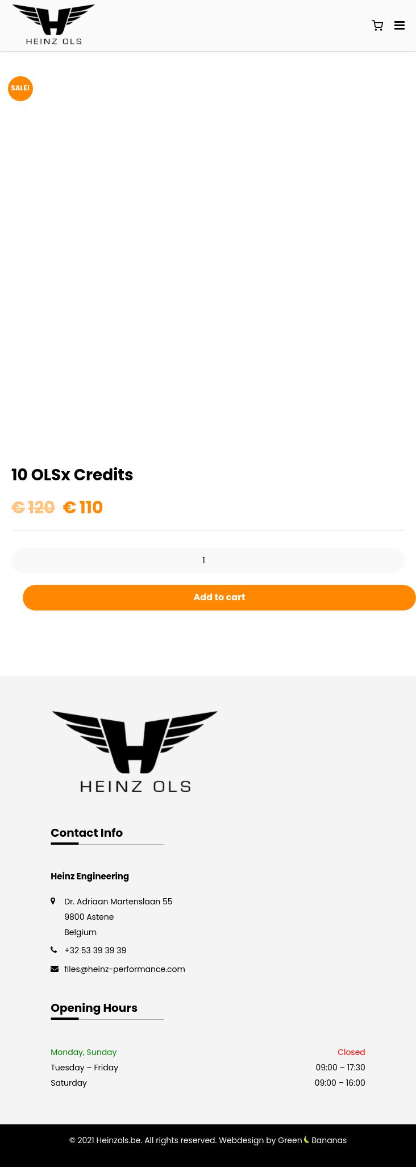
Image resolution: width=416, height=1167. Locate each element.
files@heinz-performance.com (124, 969)
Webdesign (241, 1140)
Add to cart (220, 597)
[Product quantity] (208, 561)
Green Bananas (312, 1140)
